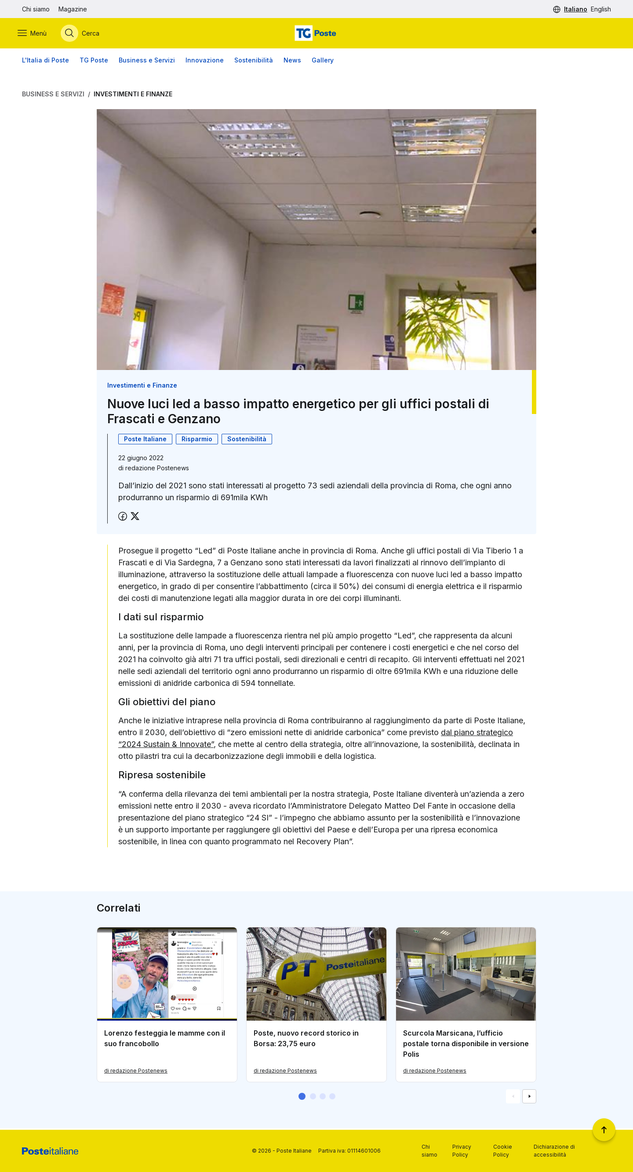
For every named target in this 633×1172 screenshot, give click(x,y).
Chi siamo (36, 9)
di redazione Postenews (135, 1072)
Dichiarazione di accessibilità (554, 1150)
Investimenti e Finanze (133, 95)
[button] (302, 1098)
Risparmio (197, 440)
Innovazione (205, 61)
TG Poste (94, 61)
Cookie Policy (502, 1150)
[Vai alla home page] (316, 34)
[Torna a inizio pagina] (604, 1129)
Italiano (575, 9)
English (601, 9)
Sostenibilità (253, 61)
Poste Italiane (145, 440)
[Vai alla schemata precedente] (513, 1098)
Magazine (72, 9)
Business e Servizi (147, 61)
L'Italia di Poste (45, 61)
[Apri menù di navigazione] (36, 34)
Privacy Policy (461, 1150)
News (292, 61)
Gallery (323, 61)
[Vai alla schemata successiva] (529, 1098)
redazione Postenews (157, 469)
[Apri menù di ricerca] (84, 34)
